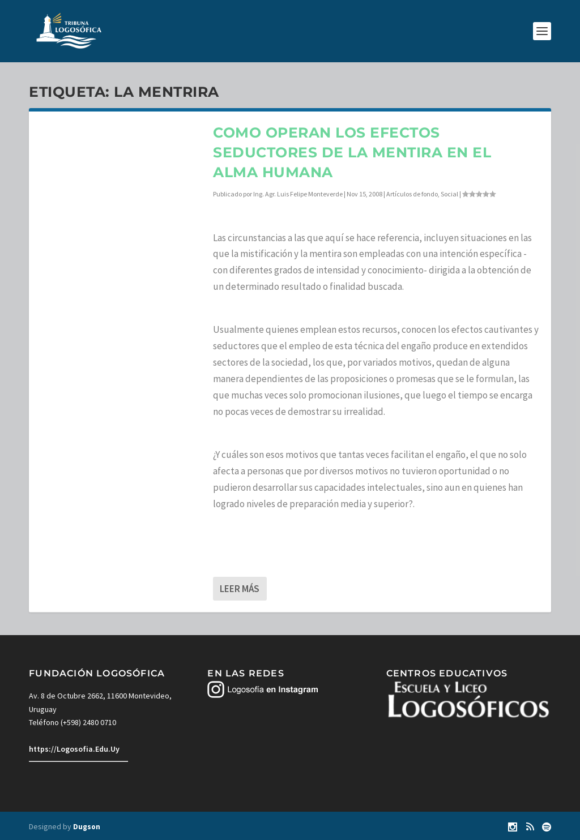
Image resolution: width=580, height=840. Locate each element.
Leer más (239, 588)
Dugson (86, 827)
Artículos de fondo (412, 194)
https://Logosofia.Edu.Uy (74, 749)
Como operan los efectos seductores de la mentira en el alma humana (352, 152)
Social (449, 194)
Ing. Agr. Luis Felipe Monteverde (298, 194)
